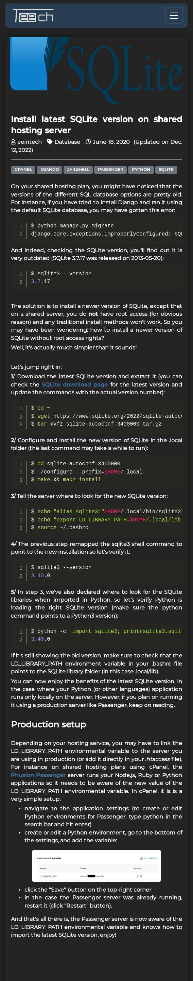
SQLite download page (75, 384)
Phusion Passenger (38, 775)
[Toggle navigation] (173, 15)
